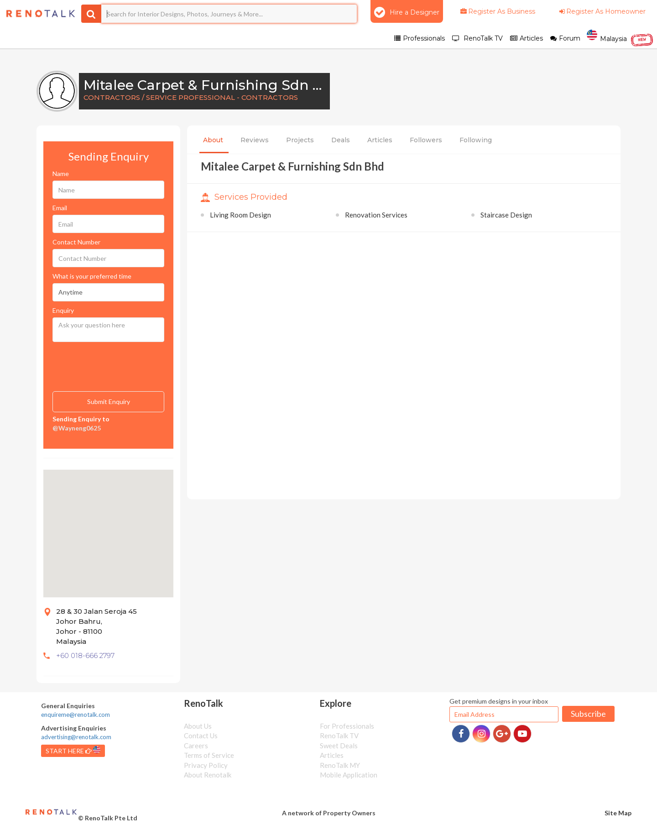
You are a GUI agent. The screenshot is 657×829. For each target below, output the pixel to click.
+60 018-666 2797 (85, 655)
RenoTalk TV (339, 735)
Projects (300, 140)
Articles (379, 140)
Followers (426, 140)
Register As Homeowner (602, 11)
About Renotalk (207, 775)
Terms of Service (209, 755)
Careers (196, 745)
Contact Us (201, 735)
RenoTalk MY (340, 765)
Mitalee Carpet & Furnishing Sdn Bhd (212, 85)
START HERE (73, 750)
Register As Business (497, 11)
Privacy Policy (206, 765)
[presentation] (98, 360)
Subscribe (588, 714)
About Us (198, 726)
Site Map (618, 813)
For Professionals (347, 726)
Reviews (254, 140)
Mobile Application (348, 775)
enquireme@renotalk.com (75, 714)
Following (475, 140)
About (213, 140)
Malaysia (620, 38)
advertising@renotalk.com (76, 737)
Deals (340, 140)
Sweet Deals (339, 745)
